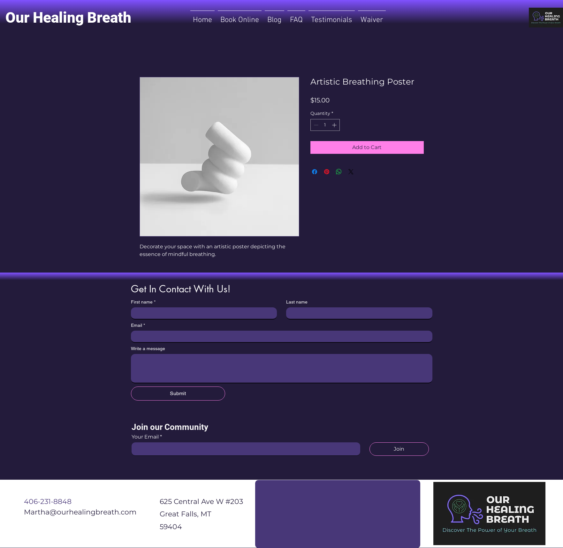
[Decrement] (315, 125)
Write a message (148, 348)
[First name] (202, 313)
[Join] (399, 449)
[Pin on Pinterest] (327, 172)
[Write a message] (281, 368)
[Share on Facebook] (314, 172)
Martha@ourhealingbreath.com (80, 512)
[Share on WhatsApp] (339, 172)
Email (138, 325)
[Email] (280, 336)
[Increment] (335, 125)
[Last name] (357, 313)
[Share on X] (351, 172)
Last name (297, 301)
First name (143, 302)
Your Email (145, 436)
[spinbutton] (325, 125)
